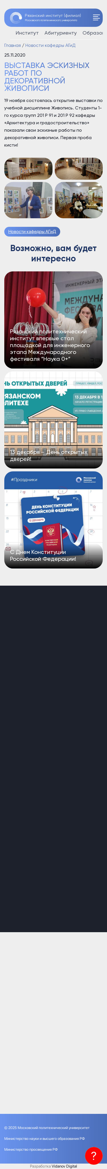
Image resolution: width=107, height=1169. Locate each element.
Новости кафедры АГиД (32, 231)
